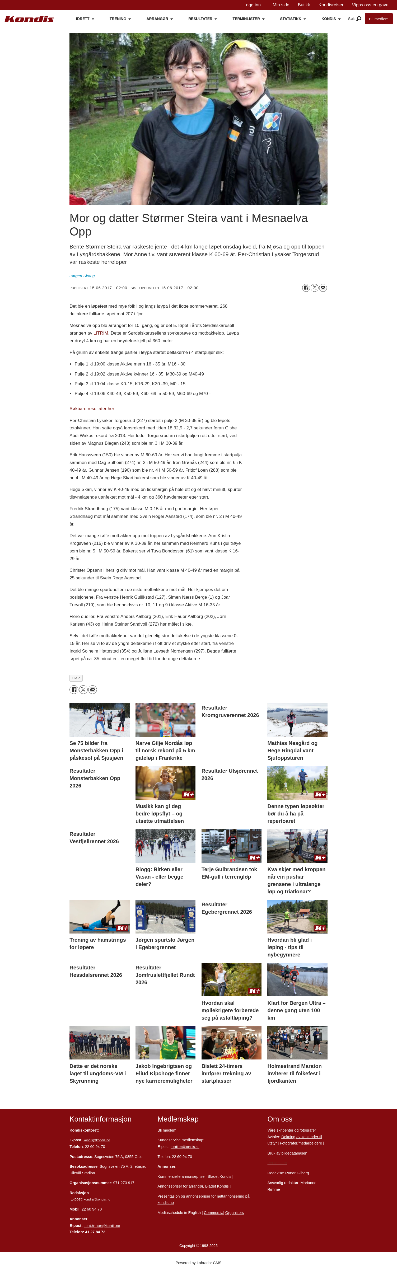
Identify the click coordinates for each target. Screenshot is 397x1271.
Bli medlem (379, 19)
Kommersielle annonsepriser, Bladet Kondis (194, 1176)
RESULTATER (200, 19)
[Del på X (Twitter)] (315, 288)
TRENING (118, 19)
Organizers (234, 1213)
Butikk (304, 4)
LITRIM (101, 333)
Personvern (277, 1163)
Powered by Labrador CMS (199, 1263)
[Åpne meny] (359, 19)
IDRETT (83, 19)
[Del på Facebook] (306, 288)
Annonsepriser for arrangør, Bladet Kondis (193, 1186)
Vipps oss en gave (370, 4)
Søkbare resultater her (91, 408)
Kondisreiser (331, 4)
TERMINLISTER (246, 19)
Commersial (214, 1213)
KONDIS (328, 19)
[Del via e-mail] (323, 288)
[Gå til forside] (29, 19)
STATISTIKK (290, 19)
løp (76, 678)
